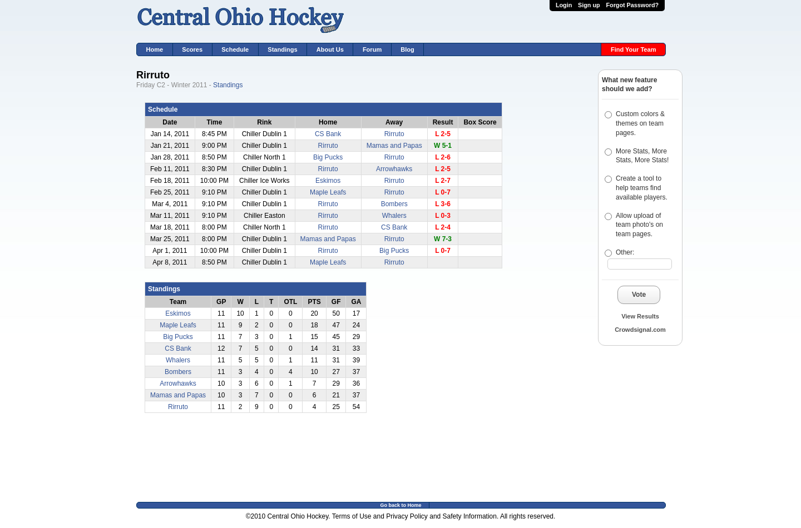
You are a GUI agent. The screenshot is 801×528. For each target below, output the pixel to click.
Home (155, 49)
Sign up (589, 5)
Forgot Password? (632, 5)
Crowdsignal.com (640, 329)
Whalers (394, 216)
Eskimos (327, 181)
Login (564, 5)
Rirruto (394, 134)
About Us (330, 49)
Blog (407, 49)
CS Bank (328, 134)
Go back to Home (400, 505)
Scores (192, 49)
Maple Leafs (328, 192)
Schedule (235, 49)
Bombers (394, 204)
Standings (282, 49)
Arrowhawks (394, 169)
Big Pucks (328, 157)
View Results (640, 316)
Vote (639, 294)
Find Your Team (633, 49)
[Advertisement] (631, 420)
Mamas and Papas (394, 146)
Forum (372, 49)
